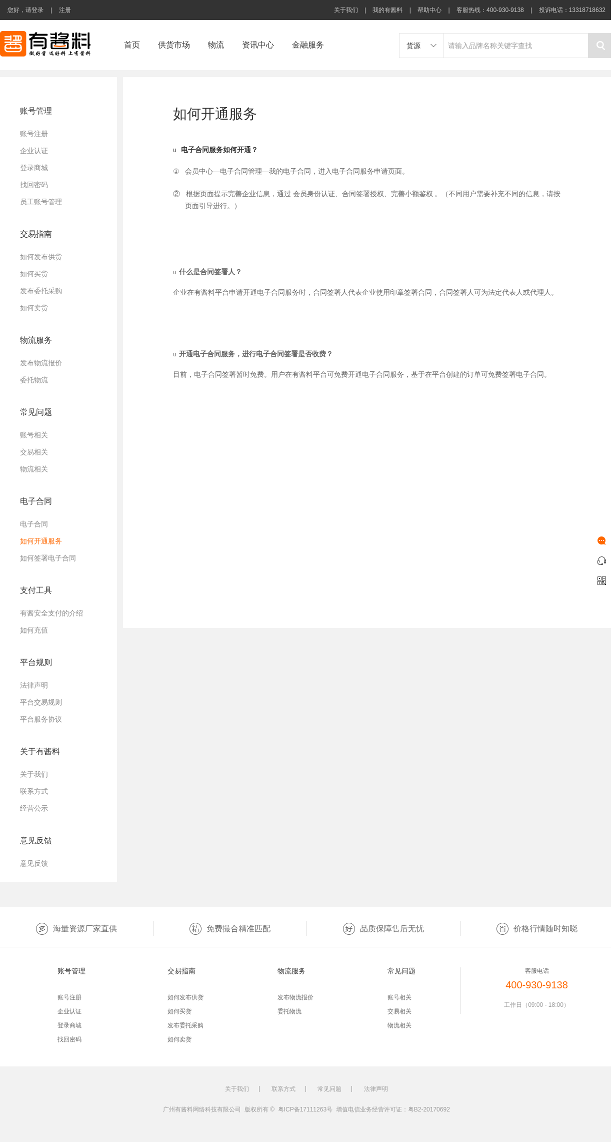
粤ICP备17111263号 (305, 1109)
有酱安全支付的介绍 (51, 613)
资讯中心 (258, 45)
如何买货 (34, 274)
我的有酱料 (387, 10)
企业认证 (34, 151)
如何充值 (34, 630)
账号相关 (34, 435)
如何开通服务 (41, 541)
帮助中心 (430, 10)
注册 (65, 10)
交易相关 (34, 452)
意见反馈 (34, 863)
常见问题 (330, 1089)
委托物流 (34, 380)
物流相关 (34, 469)
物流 (216, 45)
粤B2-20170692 (429, 1109)
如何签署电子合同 (48, 558)
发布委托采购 (41, 291)
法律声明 (34, 685)
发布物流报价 (41, 363)
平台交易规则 (41, 702)
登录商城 (34, 168)
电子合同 (34, 524)
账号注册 (34, 134)
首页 (132, 45)
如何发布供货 (41, 257)
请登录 (35, 10)
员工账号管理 (41, 202)
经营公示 (34, 808)
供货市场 (174, 45)
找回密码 (34, 185)
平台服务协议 (41, 719)
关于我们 (346, 10)
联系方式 (34, 791)
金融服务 (308, 45)
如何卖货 (34, 308)
